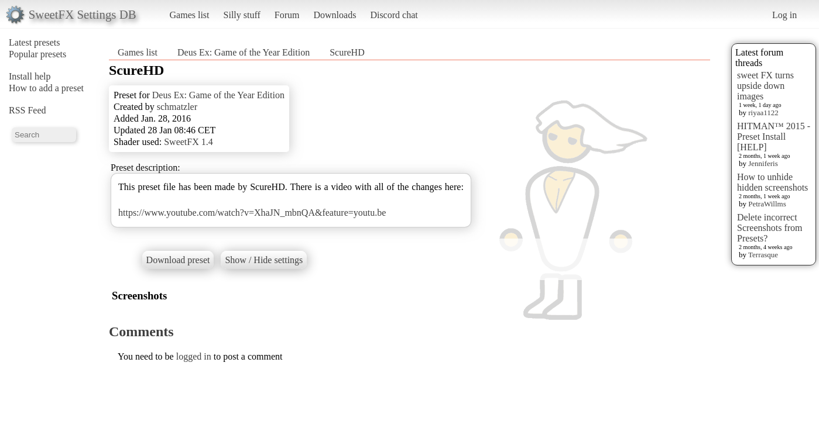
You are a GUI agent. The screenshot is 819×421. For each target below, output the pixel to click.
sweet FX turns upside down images (765, 85)
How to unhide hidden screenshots (772, 182)
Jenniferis (763, 163)
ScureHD (347, 52)
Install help (30, 76)
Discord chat (393, 15)
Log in (784, 15)
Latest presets (34, 42)
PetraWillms (767, 203)
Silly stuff (242, 15)
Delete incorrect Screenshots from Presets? (770, 227)
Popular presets (37, 54)
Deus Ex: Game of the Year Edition (243, 52)
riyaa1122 (763, 112)
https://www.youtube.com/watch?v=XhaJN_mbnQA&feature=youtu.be (252, 213)
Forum (287, 15)
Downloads (334, 15)
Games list (190, 15)
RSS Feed (27, 110)
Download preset (178, 260)
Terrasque (763, 254)
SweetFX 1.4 (188, 142)
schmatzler (177, 107)
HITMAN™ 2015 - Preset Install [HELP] (773, 136)
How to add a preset (46, 88)
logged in (193, 356)
